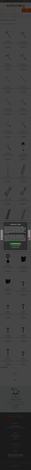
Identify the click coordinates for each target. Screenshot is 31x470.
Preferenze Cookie (15, 247)
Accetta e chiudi (15, 243)
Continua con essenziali (15, 245)
